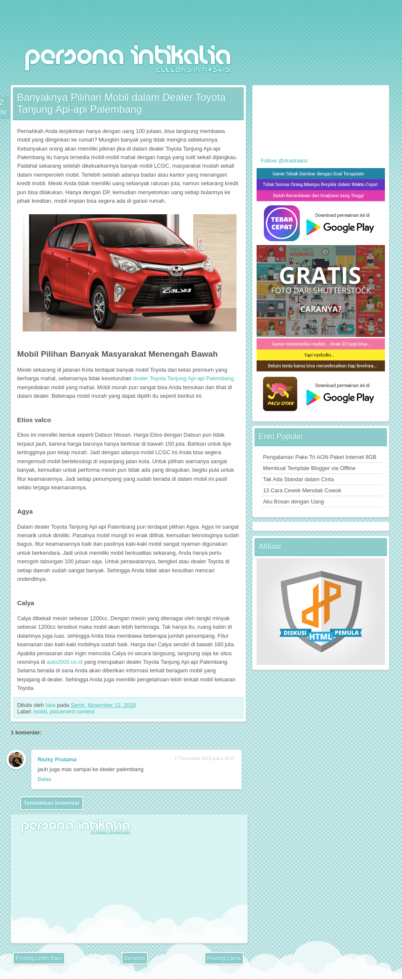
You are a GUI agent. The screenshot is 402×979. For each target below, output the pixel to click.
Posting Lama (224, 958)
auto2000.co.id (65, 662)
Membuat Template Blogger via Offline (309, 468)
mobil (40, 711)
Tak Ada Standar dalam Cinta (298, 479)
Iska (51, 705)
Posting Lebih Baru (39, 958)
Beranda (134, 958)
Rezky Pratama (57, 759)
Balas (44, 779)
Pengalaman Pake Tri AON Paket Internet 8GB (319, 457)
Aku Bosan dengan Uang (293, 501)
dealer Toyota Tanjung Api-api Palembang (183, 378)
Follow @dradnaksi (284, 160)
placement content (72, 711)
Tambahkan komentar (52, 803)
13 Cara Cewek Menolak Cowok (302, 490)
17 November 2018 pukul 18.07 (204, 758)
